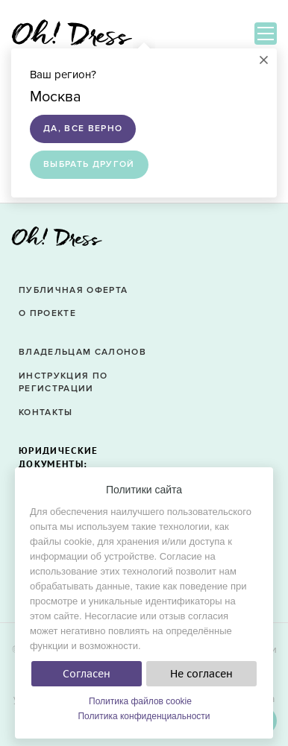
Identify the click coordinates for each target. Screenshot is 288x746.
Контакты (46, 412)
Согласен (86, 673)
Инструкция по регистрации (63, 382)
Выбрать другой (89, 164)
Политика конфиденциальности (144, 716)
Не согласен (201, 673)
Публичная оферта (73, 290)
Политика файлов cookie (140, 701)
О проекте (47, 313)
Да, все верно (82, 128)
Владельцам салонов (82, 352)
